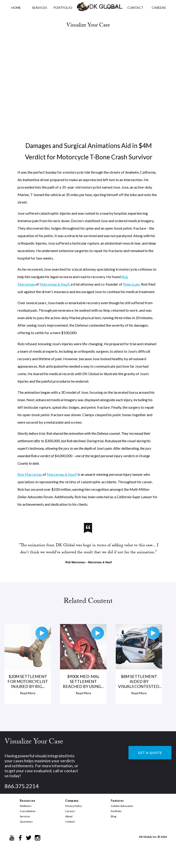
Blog (113, 816)
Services (39, 8)
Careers (70, 811)
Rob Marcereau (30, 474)
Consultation (27, 811)
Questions (26, 821)
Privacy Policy (73, 806)
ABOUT (112, 8)
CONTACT (135, 8)
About (69, 816)
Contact (70, 821)
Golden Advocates (122, 806)
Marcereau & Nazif (54, 284)
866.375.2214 (22, 786)
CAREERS (159, 8)
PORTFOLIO (62, 8)
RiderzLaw (131, 284)
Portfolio (116, 811)
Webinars (26, 806)
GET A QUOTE (150, 753)
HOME (16, 8)
